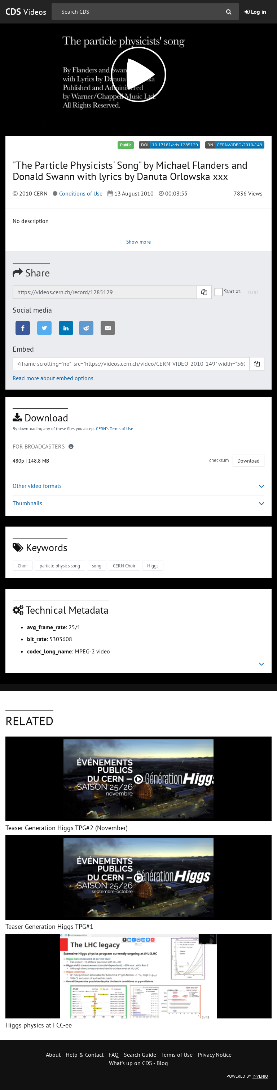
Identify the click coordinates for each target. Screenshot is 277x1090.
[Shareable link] (105, 292)
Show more (138, 242)
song (96, 566)
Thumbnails (138, 503)
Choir (23, 566)
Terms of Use (177, 1054)
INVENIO (260, 1076)
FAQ (114, 1054)
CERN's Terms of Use (114, 428)
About (53, 1054)
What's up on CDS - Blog (138, 1063)
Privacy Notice (215, 1054)
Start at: (228, 291)
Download (248, 461)
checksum (219, 460)
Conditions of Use (80, 193)
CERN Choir (124, 566)
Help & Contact (85, 1054)
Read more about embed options (53, 378)
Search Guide (140, 1054)
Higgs (152, 566)
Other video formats (138, 486)
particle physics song (60, 566)
